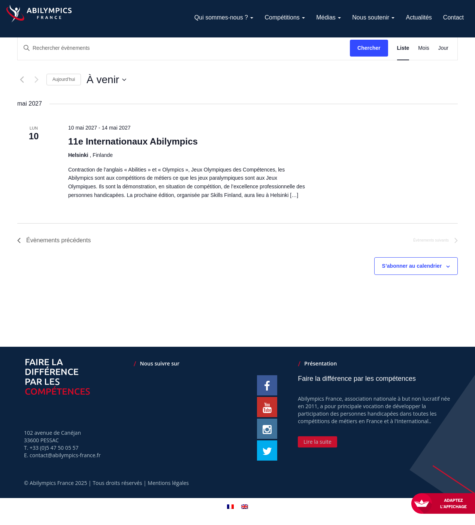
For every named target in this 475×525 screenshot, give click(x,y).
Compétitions (284, 17)
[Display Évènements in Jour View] (443, 48)
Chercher (368, 48)
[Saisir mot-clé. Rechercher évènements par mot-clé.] (184, 48)
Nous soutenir (373, 17)
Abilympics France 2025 (58, 482)
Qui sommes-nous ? (224, 17)
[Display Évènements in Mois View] (423, 48)
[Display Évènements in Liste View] (403, 48)
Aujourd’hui (63, 79)
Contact (453, 17)
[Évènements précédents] (21, 79)
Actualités (419, 17)
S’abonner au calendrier (412, 266)
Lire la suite (317, 441)
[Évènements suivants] (36, 79)
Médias (328, 17)
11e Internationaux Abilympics (133, 141)
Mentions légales (168, 482)
